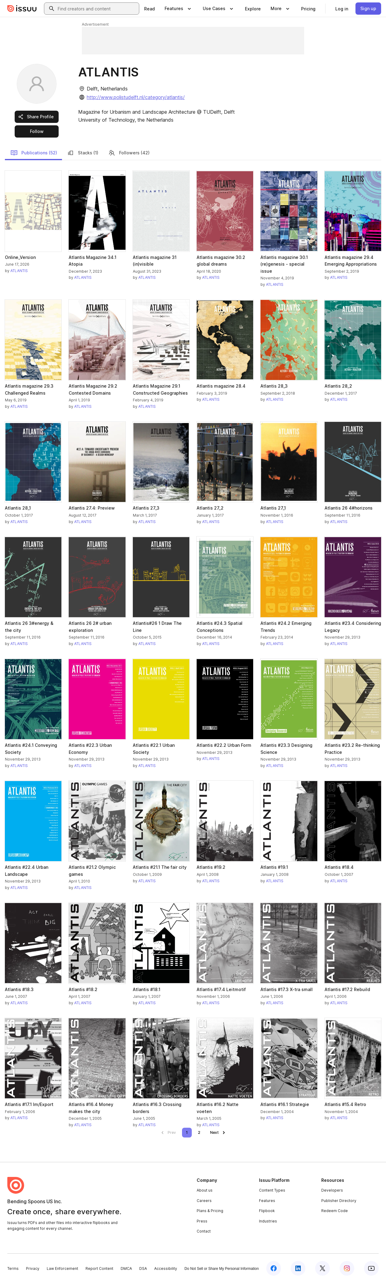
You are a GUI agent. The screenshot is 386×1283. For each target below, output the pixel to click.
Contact (204, 1231)
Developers (332, 1190)
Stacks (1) (82, 153)
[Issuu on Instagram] (347, 1268)
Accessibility (165, 1268)
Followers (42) (129, 153)
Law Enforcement (62, 1268)
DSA (143, 1268)
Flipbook (267, 1210)
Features (267, 1200)
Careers (204, 1200)
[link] (149, 8)
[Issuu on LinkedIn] (298, 1268)
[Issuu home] (22, 8)
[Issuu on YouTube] (371, 1268)
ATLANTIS (19, 270)
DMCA (126, 1268)
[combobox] (97, 8)
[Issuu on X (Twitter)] (322, 1268)
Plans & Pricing (210, 1210)
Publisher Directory (338, 1200)
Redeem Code (334, 1210)
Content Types (272, 1190)
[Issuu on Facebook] (273, 1268)
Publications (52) (33, 153)
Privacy (32, 1268)
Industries (268, 1221)
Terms (13, 1268)
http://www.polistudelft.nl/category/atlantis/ (136, 97)
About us (205, 1190)
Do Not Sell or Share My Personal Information (221, 1268)
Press (202, 1221)
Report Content (99, 1268)
